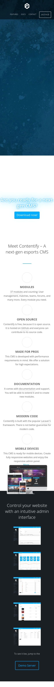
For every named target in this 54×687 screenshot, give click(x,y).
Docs (23, 14)
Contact (32, 14)
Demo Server (27, 665)
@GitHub (45, 14)
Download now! (27, 215)
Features (14, 14)
